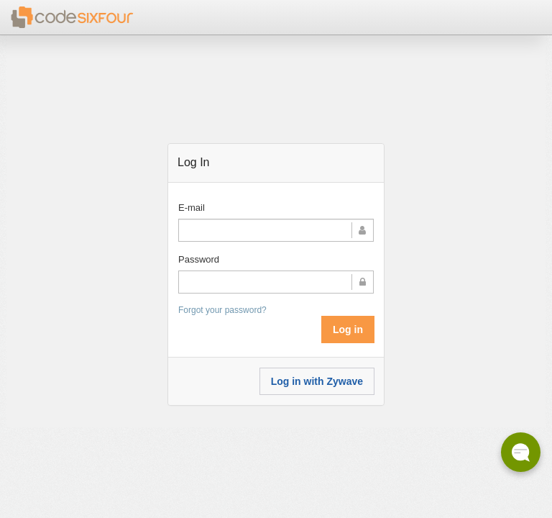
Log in (348, 329)
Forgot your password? (222, 310)
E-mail (191, 207)
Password (198, 259)
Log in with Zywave (317, 381)
